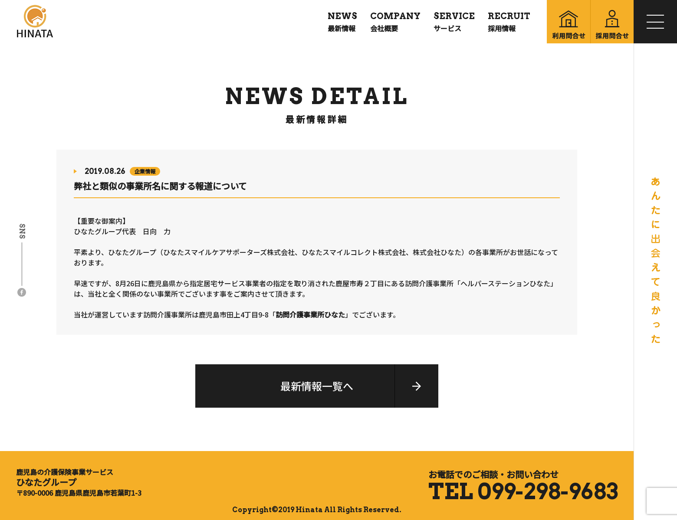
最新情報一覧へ (316, 385)
